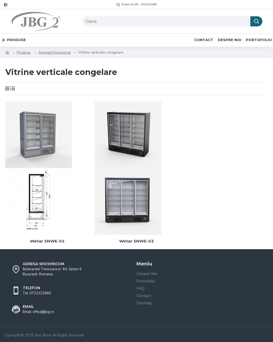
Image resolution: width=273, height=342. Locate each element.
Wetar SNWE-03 (136, 241)
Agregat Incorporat (54, 52)
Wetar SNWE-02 (47, 241)
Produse (24, 52)
